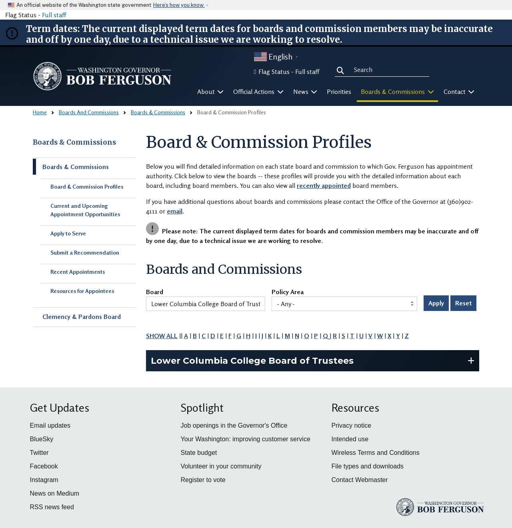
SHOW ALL (162, 336)
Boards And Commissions (89, 112)
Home (40, 112)
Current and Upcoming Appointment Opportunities (85, 209)
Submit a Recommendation (84, 252)
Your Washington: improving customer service (245, 439)
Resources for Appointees (82, 290)
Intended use (350, 439)
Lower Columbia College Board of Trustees (252, 360)
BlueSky (42, 439)
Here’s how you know (179, 5)
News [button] (305, 92)
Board (154, 292)
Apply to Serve (68, 233)
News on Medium (55, 493)
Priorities (339, 92)
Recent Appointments (77, 271)
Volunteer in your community (221, 466)
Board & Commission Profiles (86, 186)
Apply (436, 303)
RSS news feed (52, 507)
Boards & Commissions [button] (397, 92)
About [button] (210, 92)
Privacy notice (352, 425)
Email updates (50, 425)
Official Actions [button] (258, 92)
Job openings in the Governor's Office (234, 425)
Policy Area (288, 292)
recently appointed (324, 185)
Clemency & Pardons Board (81, 317)
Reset (463, 303)
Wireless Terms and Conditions (376, 452)
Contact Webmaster (360, 479)
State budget (199, 452)
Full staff (54, 15)
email (174, 211)
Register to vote (203, 479)
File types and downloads (368, 466)
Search (342, 69)
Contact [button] (459, 92)
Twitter (39, 452)
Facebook (44, 466)
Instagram (44, 479)
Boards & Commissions (158, 112)
